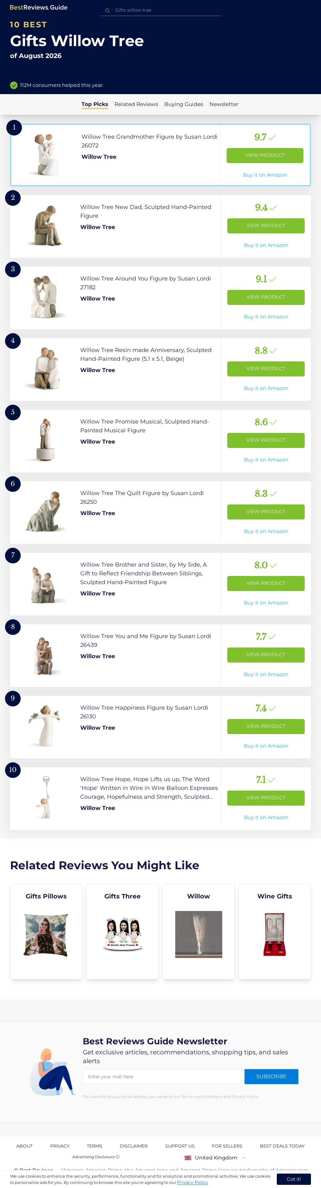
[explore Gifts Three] (122, 931)
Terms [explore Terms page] (94, 1146)
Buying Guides (183, 104)
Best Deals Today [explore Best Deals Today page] (282, 1146)
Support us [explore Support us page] (180, 1146)
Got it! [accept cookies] (294, 1179)
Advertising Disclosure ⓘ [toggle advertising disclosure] (95, 1156)
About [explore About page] (24, 1146)
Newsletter (224, 104)
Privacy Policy (192, 1182)
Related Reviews (136, 104)
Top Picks (95, 104)
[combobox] (160, 10)
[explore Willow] (198, 931)
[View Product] (160, 155)
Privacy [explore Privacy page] (60, 1146)
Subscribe (271, 1076)
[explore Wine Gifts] (275, 931)
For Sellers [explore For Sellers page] (227, 1146)
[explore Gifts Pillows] (46, 931)
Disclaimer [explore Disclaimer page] (134, 1146)
